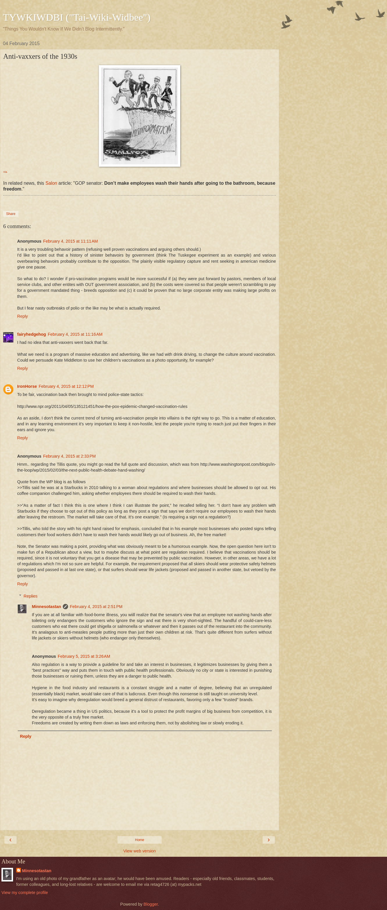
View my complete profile (24, 892)
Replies (31, 596)
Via (5, 171)
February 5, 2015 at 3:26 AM (84, 656)
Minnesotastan (46, 606)
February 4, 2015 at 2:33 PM (69, 456)
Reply (22, 316)
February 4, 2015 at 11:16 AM (75, 334)
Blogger (151, 904)
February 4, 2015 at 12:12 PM (66, 386)
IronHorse (27, 386)
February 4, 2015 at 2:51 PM (96, 606)
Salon (51, 183)
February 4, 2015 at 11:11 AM (70, 241)
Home (139, 840)
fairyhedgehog (31, 334)
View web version (139, 851)
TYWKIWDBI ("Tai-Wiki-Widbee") (76, 17)
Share (10, 214)
